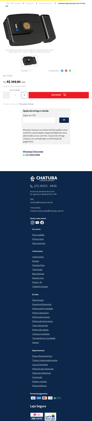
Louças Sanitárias (40, 365)
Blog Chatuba (38, 274)
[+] (24, 95)
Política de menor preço (42, 321)
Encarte (35, 261)
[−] (6, 95)
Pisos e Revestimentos (42, 356)
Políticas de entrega (41, 317)
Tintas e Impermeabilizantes (45, 360)
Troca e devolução (40, 326)
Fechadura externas (45, 3)
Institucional (38, 257)
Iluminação (37, 377)
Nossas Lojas (38, 278)
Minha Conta (38, 239)
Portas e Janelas (39, 382)
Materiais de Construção (43, 369)
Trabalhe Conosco (40, 287)
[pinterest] (66, 71)
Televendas (37, 270)
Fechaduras (29, 3)
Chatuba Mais (38, 265)
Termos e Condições (41, 334)
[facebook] (62, 71)
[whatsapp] (70, 71)
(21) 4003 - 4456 (45, 186)
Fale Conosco (38, 300)
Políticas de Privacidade (42, 309)
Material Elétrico (39, 386)
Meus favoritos (38, 243)
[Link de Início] (8, 3)
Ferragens (17, 3)
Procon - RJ (37, 282)
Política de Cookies (40, 330)
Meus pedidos (38, 235)
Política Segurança (40, 313)
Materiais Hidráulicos (41, 373)
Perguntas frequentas (41, 304)
